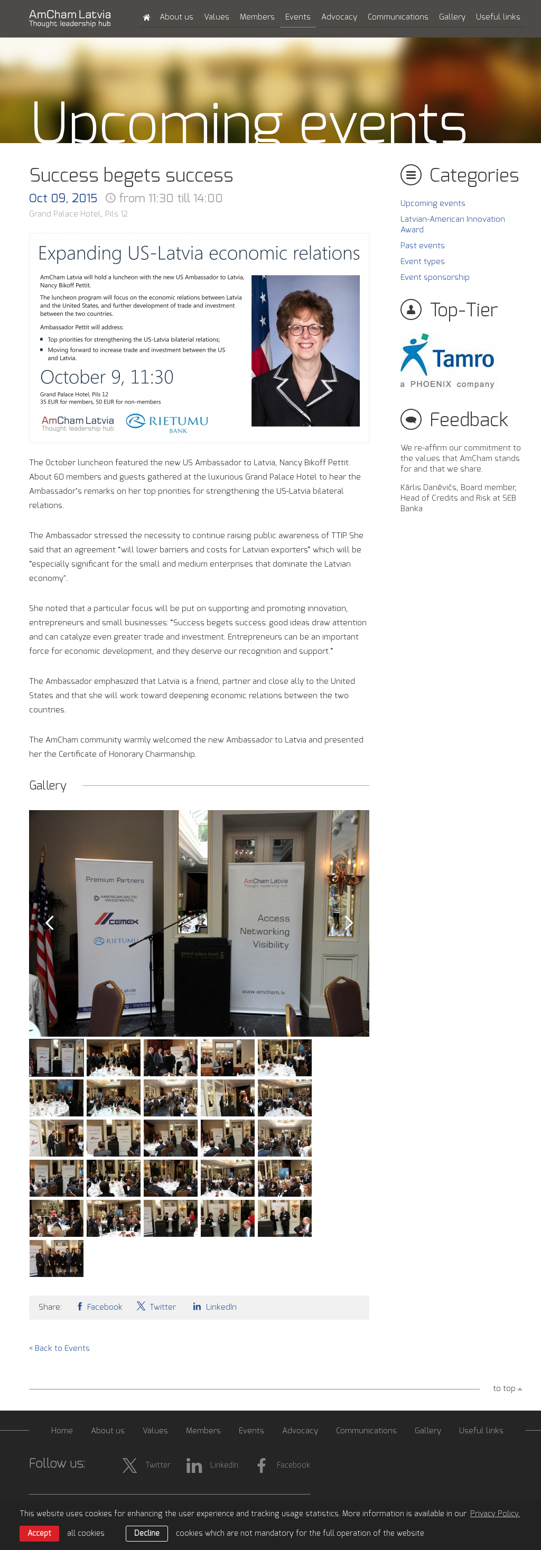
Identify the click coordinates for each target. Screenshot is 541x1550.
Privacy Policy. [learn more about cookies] (495, 1514)
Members (257, 17)
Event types (422, 262)
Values (216, 17)
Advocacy (339, 17)
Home (62, 1431)
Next (349, 923)
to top (504, 1389)
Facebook (99, 1306)
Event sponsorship (435, 277)
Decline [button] (147, 1533)
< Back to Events (59, 1348)
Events (298, 17)
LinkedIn (213, 1306)
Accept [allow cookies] (39, 1533)
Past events (422, 246)
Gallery (452, 17)
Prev (49, 923)
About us (176, 17)
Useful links (498, 17)
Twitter (156, 1306)
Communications (398, 17)
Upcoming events (432, 204)
